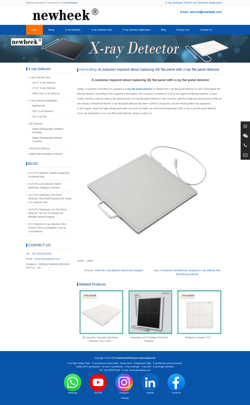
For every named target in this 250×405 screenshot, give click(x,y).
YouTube (98, 384)
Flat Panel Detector (39, 148)
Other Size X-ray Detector (46, 93)
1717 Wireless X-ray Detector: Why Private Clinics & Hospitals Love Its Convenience (47, 228)
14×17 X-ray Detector (43, 82)
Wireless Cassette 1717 (198, 337)
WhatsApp (72, 384)
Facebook (176, 384)
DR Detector (36, 123)
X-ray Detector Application (206, 2)
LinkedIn (150, 384)
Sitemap (125, 398)
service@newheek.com (47, 258)
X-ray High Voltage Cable (78, 363)
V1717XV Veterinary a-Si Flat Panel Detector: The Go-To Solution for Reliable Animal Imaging (47, 213)
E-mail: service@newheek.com (136, 370)
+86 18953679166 (41, 253)
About (51, 29)
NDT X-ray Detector (43, 111)
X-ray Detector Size (177, 2)
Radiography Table (142, 363)
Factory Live (182, 29)
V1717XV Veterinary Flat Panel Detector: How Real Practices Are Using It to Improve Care (49, 198)
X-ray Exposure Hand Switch (105, 363)
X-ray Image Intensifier (163, 367)
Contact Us (206, 29)
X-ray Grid (146, 367)
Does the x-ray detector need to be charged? (119, 270)
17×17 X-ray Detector (43, 88)
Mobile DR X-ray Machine (88, 367)
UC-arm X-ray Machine (112, 367)
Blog (163, 29)
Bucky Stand (126, 363)
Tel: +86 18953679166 (109, 370)
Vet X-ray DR (39, 116)
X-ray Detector (73, 29)
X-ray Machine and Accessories (167, 363)
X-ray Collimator (132, 367)
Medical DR (38, 105)
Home (34, 29)
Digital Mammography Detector (46, 153)
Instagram (124, 384)
